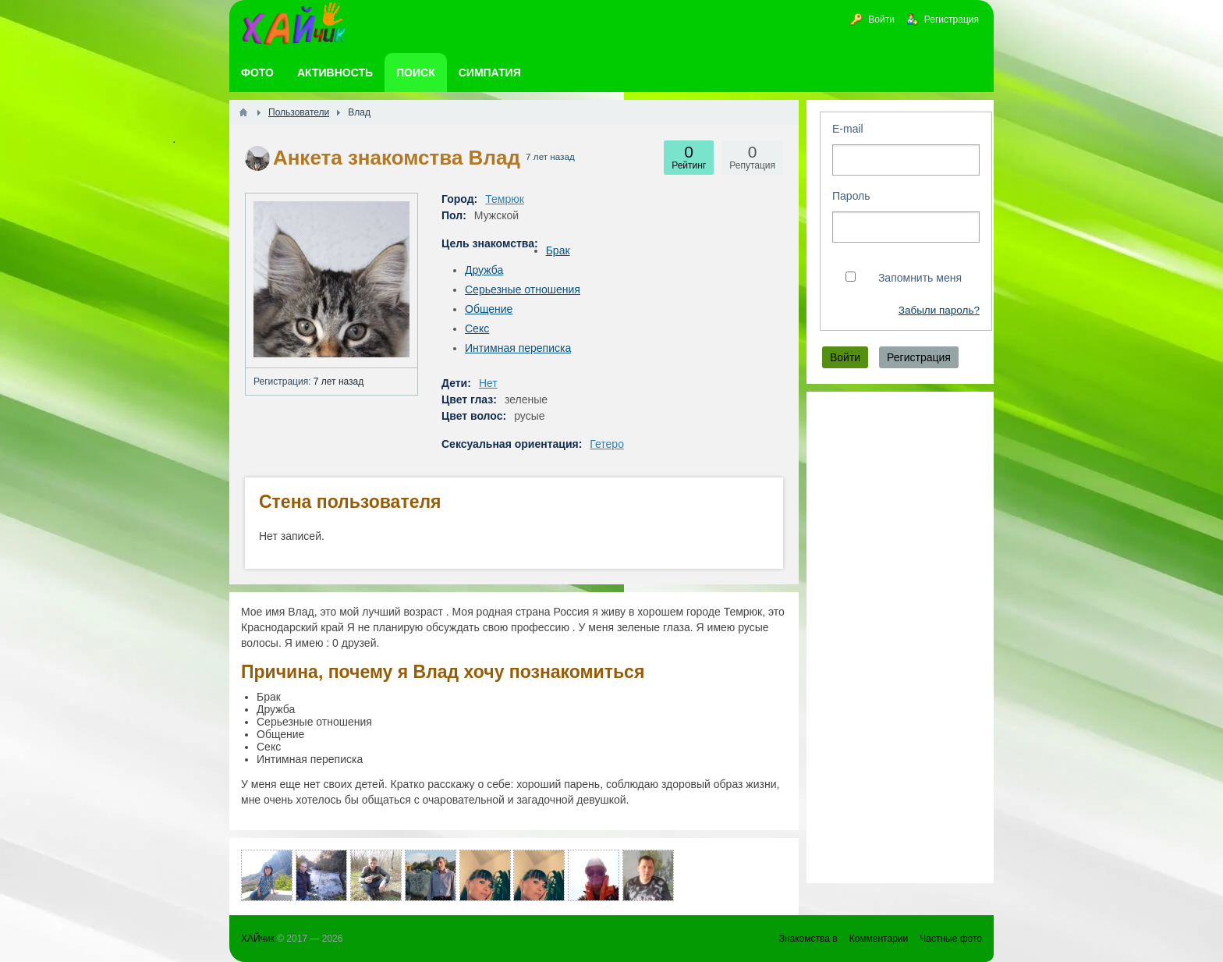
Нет (488, 383)
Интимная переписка (518, 348)
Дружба (484, 270)
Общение (488, 309)
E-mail (847, 128)
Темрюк (504, 199)
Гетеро (607, 444)
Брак (558, 250)
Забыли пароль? (939, 310)
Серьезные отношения (522, 289)
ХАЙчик (258, 938)
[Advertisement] (900, 637)
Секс (477, 328)
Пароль (851, 196)
